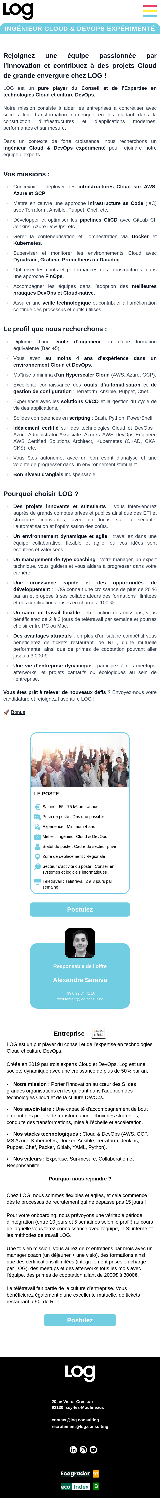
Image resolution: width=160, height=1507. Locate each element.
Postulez (80, 909)
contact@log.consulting (75, 1420)
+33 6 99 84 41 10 (80, 993)
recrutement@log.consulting (80, 999)
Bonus (18, 712)
